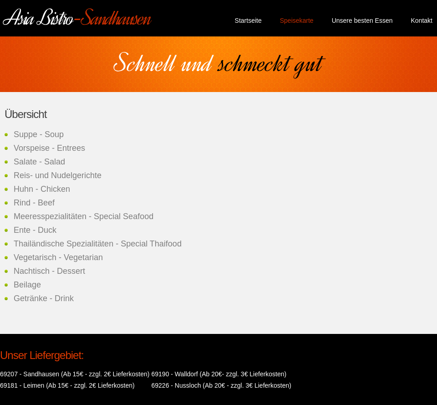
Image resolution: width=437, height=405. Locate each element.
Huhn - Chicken (42, 189)
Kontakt (421, 20)
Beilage (27, 285)
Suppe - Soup (39, 134)
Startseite (248, 20)
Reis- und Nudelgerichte (58, 175)
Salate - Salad (39, 162)
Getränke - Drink (44, 298)
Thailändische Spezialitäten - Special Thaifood (98, 244)
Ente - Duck (35, 230)
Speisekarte (297, 20)
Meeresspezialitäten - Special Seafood (83, 216)
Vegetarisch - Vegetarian (58, 257)
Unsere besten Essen (362, 20)
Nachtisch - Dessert (49, 271)
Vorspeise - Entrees (49, 148)
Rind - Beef (34, 203)
